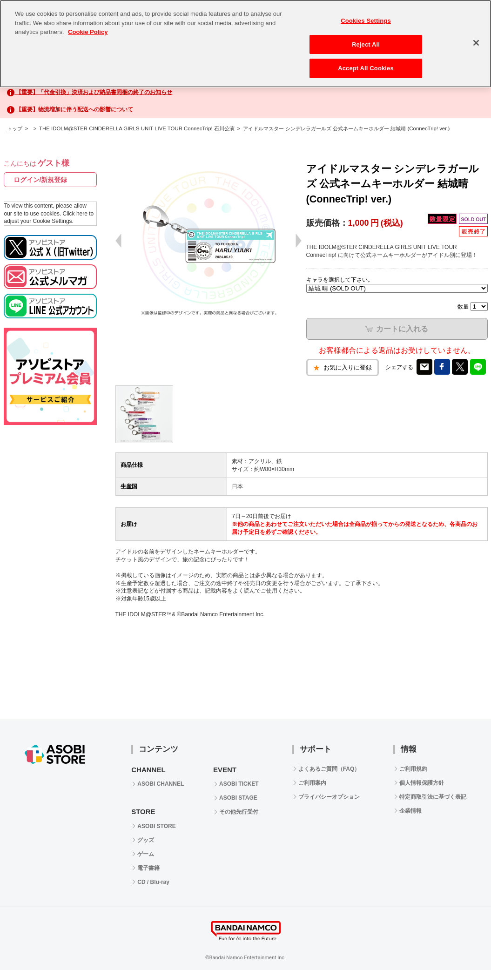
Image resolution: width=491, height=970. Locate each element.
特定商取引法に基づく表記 (432, 797)
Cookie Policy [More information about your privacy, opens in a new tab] (88, 31)
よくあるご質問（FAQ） (329, 769)
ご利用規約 (413, 769)
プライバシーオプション (329, 797)
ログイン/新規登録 (40, 179)
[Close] (476, 43)
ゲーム (145, 854)
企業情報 (410, 811)
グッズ (145, 840)
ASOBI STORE (156, 826)
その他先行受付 (238, 811)
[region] (245, 44)
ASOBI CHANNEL (160, 784)
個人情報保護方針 (421, 783)
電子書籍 (148, 868)
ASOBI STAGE (238, 798)
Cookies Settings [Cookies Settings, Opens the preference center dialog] (366, 20)
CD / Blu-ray (153, 882)
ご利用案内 (312, 783)
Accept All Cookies (366, 68)
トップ (14, 128)
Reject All (366, 44)
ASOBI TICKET (239, 784)
